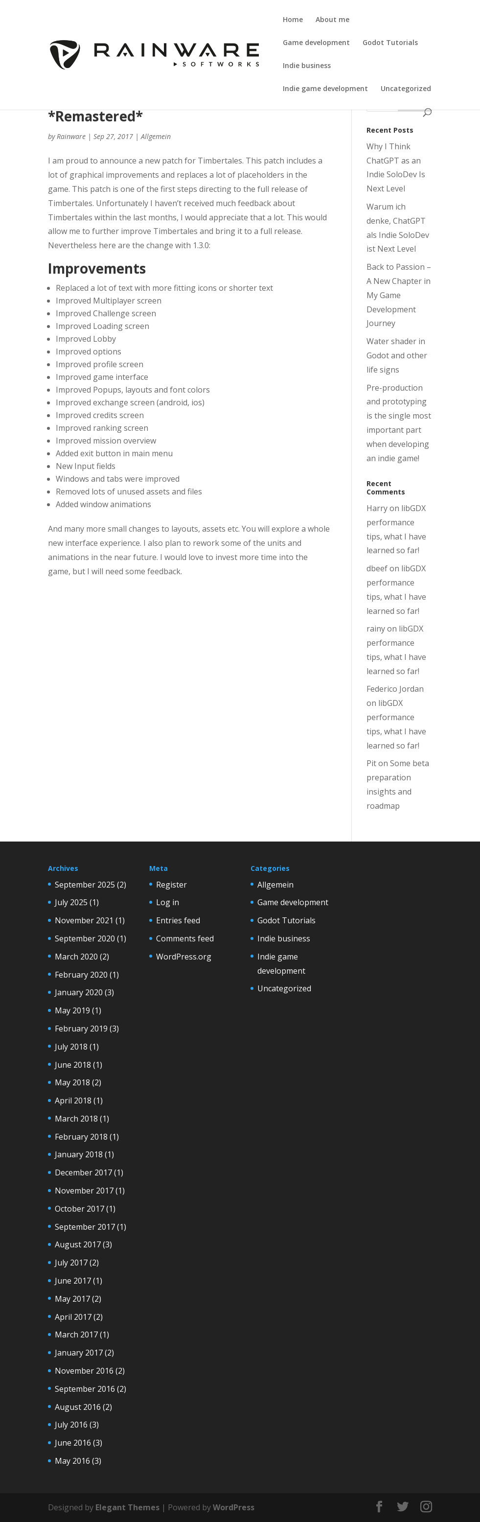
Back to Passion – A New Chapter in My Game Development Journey (398, 294)
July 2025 (71, 902)
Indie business (307, 66)
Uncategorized (406, 89)
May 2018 (72, 1082)
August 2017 (78, 1244)
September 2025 (85, 884)
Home (293, 20)
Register (171, 884)
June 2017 (73, 1280)
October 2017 (79, 1208)
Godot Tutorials (390, 43)
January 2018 (79, 1154)
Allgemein (156, 136)
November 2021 (84, 920)
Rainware (71, 136)
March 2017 (76, 1334)
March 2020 (76, 956)
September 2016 (85, 1388)
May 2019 (72, 1010)
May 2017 (72, 1298)
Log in (167, 902)
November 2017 (84, 1190)
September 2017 (85, 1226)
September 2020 (85, 938)
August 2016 (78, 1407)
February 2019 (81, 1028)
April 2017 (73, 1316)
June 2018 (73, 1064)
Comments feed (185, 938)
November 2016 (84, 1370)
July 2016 (71, 1424)
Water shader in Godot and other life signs (396, 355)
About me (332, 20)
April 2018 (73, 1100)
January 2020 (79, 992)
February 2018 (81, 1136)
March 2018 (76, 1118)
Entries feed (178, 920)
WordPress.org (183, 956)
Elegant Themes (127, 1507)
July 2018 (71, 1046)
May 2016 (72, 1460)
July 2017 (71, 1262)
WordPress (233, 1507)
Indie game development (325, 89)
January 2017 (79, 1352)
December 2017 (83, 1172)
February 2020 (81, 974)
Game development (316, 43)
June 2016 (73, 1442)
